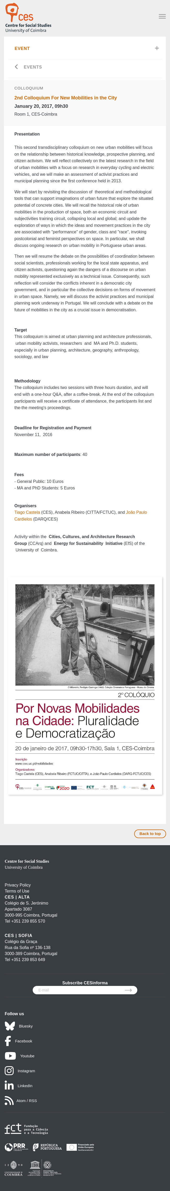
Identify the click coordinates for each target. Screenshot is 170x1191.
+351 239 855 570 (28, 921)
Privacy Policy (18, 885)
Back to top (150, 833)
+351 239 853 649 (28, 959)
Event (22, 48)
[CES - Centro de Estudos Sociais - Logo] (28, 17)
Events (33, 67)
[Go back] (17, 67)
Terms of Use (17, 891)
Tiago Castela (27, 512)
